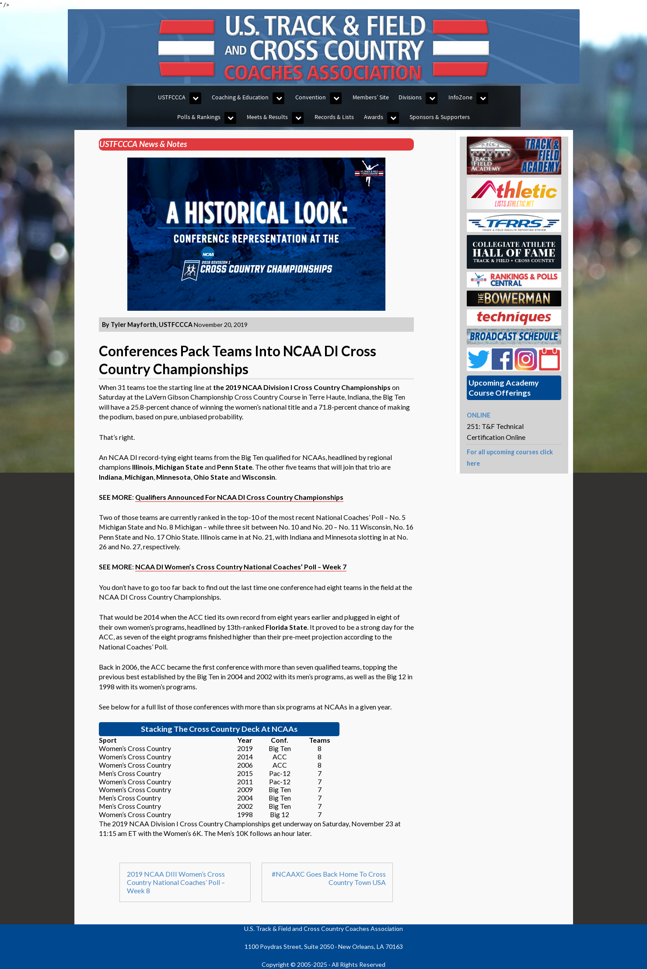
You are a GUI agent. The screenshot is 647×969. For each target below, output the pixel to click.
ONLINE (478, 415)
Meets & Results (267, 117)
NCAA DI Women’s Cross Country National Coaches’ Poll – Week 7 (240, 566)
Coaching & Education (240, 97)
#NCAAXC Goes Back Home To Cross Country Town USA (329, 878)
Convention (310, 97)
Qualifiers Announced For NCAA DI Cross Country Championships (239, 497)
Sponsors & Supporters (439, 117)
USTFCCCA (171, 97)
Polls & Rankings (198, 117)
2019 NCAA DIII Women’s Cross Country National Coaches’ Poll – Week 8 (176, 882)
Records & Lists (334, 117)
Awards (373, 117)
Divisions (410, 97)
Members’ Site (371, 97)
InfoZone (460, 97)
